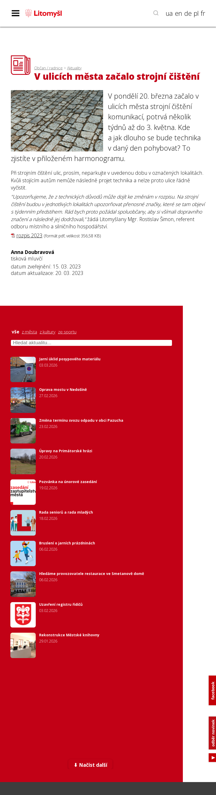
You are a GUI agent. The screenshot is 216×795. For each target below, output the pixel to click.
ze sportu (67, 332)
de (188, 13)
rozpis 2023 (29, 235)
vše (15, 332)
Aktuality (74, 68)
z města (29, 332)
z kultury (47, 332)
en (178, 13)
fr (203, 13)
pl (196, 13)
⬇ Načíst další (90, 764)
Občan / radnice (48, 68)
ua (169, 13)
